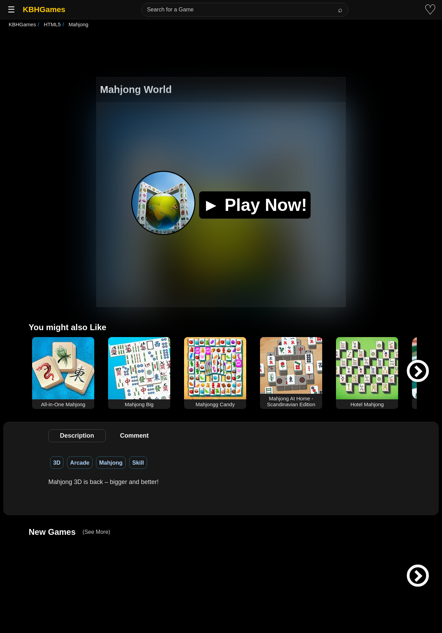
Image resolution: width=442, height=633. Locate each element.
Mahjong (111, 462)
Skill (138, 462)
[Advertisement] (221, 53)
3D (56, 462)
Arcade (79, 462)
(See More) (96, 532)
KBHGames (44, 9)
